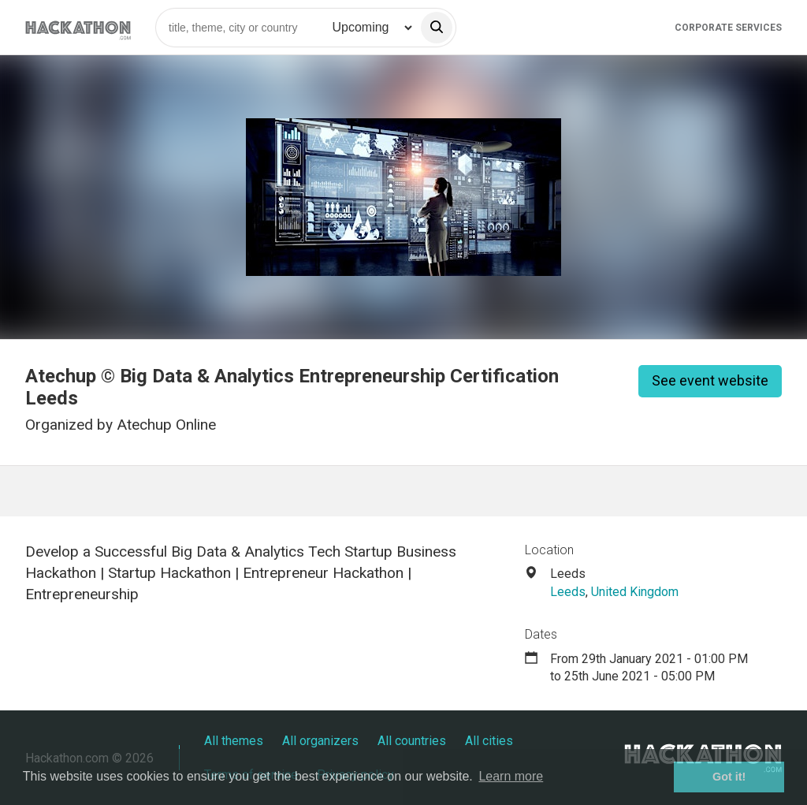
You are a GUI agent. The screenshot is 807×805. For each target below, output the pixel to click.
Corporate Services (728, 27)
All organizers (320, 740)
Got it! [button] (729, 776)
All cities (489, 740)
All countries (411, 740)
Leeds (568, 591)
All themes (233, 740)
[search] (436, 27)
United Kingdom (635, 591)
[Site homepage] (78, 27)
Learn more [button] (510, 776)
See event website (710, 380)
